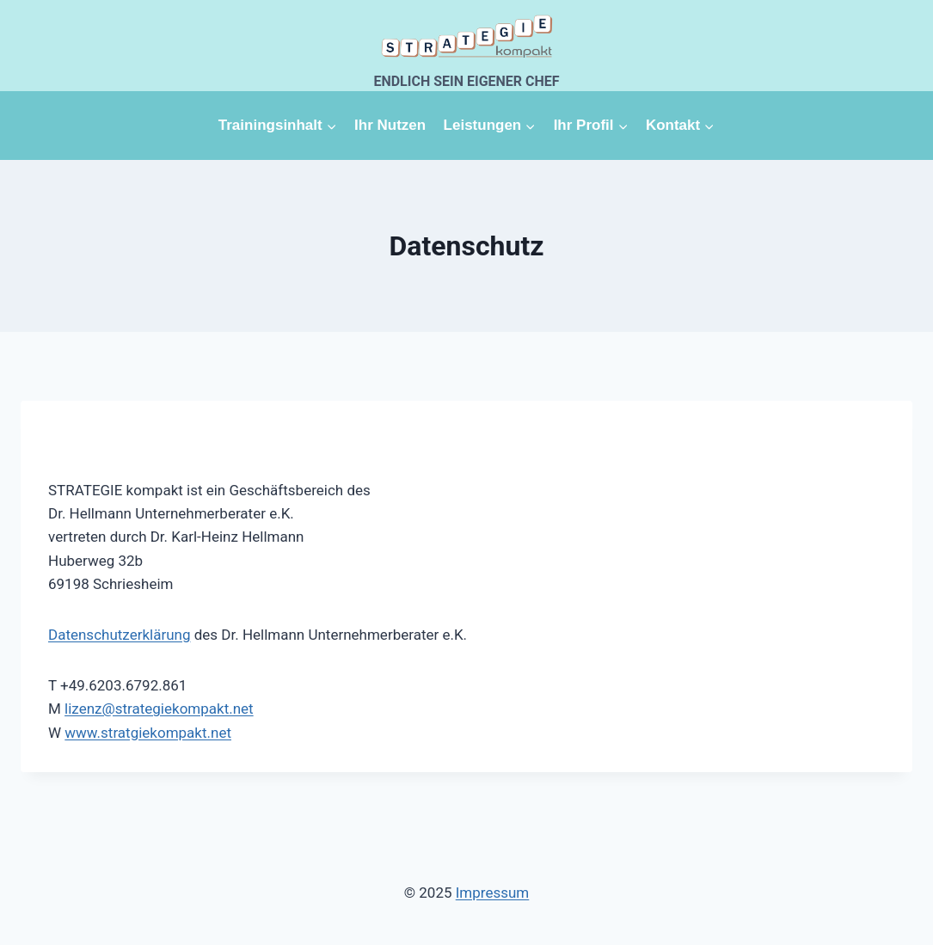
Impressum (493, 892)
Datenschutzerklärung (119, 634)
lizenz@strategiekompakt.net (159, 708)
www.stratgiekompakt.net (147, 732)
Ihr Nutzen (390, 125)
